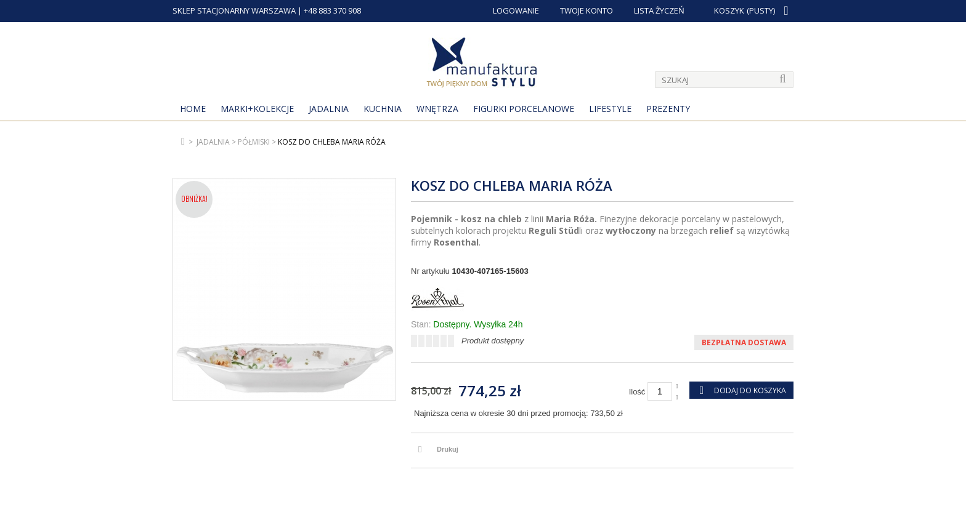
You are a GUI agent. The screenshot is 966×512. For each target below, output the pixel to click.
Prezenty (668, 108)
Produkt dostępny (492, 341)
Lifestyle (610, 108)
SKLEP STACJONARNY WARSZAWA (234, 10)
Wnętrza (437, 108)
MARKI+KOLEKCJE (257, 108)
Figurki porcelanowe (523, 108)
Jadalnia (329, 108)
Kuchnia (382, 108)
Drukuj (447, 449)
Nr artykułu (430, 271)
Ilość (637, 392)
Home (193, 108)
